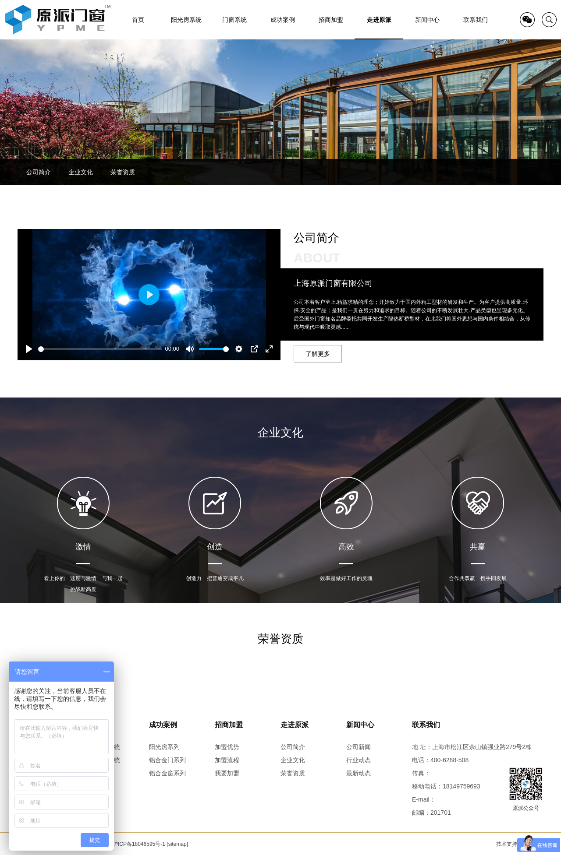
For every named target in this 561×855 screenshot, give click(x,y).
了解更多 (317, 353)
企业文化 (80, 172)
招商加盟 (229, 724)
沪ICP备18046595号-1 (139, 844)
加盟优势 (227, 746)
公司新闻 (358, 746)
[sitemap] (177, 844)
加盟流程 (227, 760)
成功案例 (163, 724)
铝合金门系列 (167, 760)
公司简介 (38, 172)
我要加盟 (227, 773)
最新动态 (358, 773)
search (549, 19)
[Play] (29, 349)
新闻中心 (360, 724)
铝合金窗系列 (167, 773)
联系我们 (426, 724)
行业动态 (358, 760)
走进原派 (294, 724)
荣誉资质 (122, 172)
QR (527, 19)
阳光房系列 (164, 746)
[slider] (100, 349)
